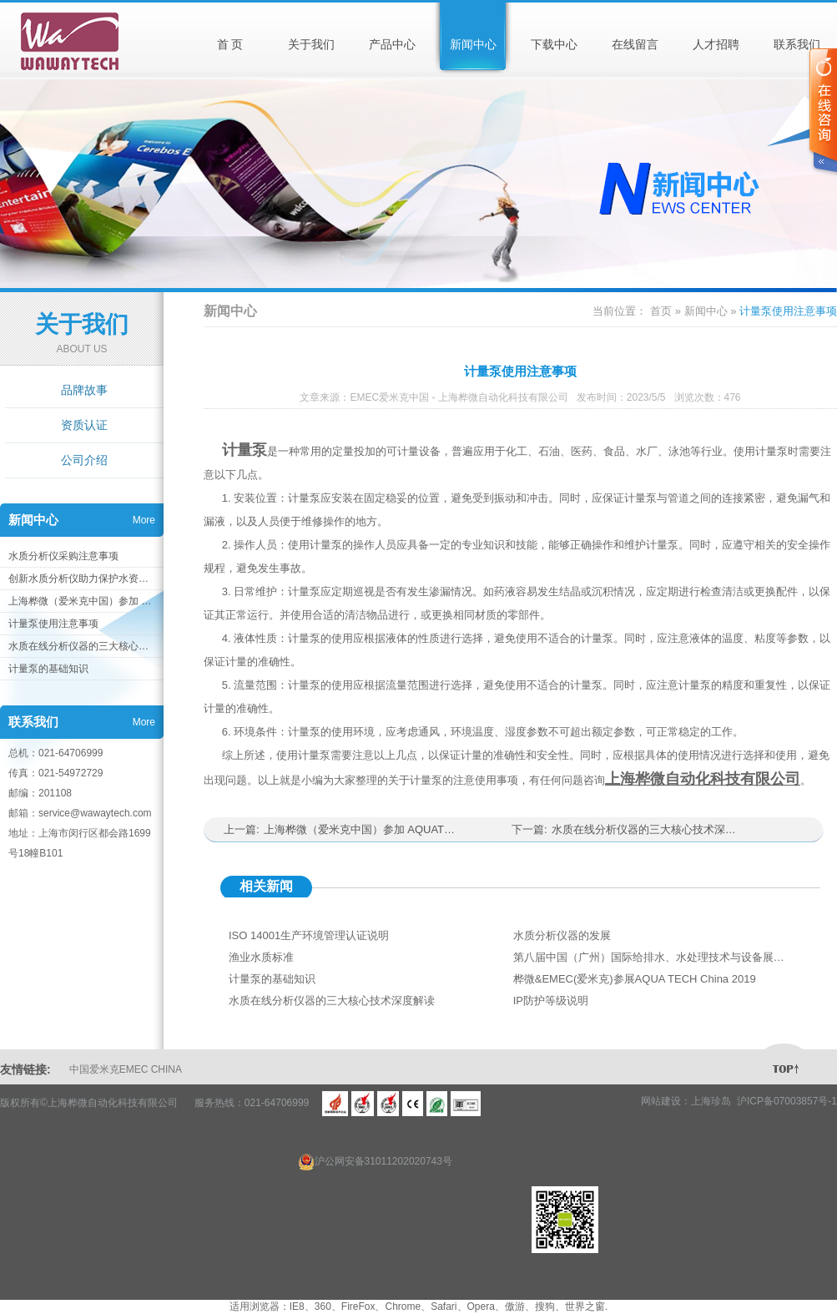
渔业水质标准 (261, 957)
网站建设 (661, 1101)
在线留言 (635, 44)
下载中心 (554, 44)
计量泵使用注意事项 (53, 623)
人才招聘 (716, 44)
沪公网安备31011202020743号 (375, 1161)
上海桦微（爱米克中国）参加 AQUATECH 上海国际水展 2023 (81, 601)
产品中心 (392, 44)
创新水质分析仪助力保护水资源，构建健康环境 (81, 578)
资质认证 (84, 425)
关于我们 (311, 44)
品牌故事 (84, 390)
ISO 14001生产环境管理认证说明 (309, 935)
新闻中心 (473, 44)
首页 (661, 311)
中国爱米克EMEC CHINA (125, 1069)
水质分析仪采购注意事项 (63, 556)
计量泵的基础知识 (48, 669)
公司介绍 (84, 460)
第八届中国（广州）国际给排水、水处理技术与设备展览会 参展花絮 (651, 957)
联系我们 (797, 44)
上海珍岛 (711, 1101)
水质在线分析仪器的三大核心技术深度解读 (81, 646)
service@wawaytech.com (95, 813)
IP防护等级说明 (550, 1000)
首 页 (230, 44)
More (144, 520)
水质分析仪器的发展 (562, 935)
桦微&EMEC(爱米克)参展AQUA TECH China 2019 (634, 979)
